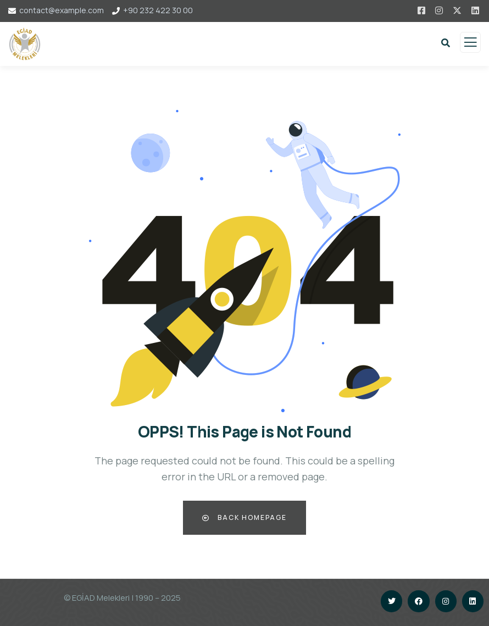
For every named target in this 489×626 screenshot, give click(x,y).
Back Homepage (244, 517)
